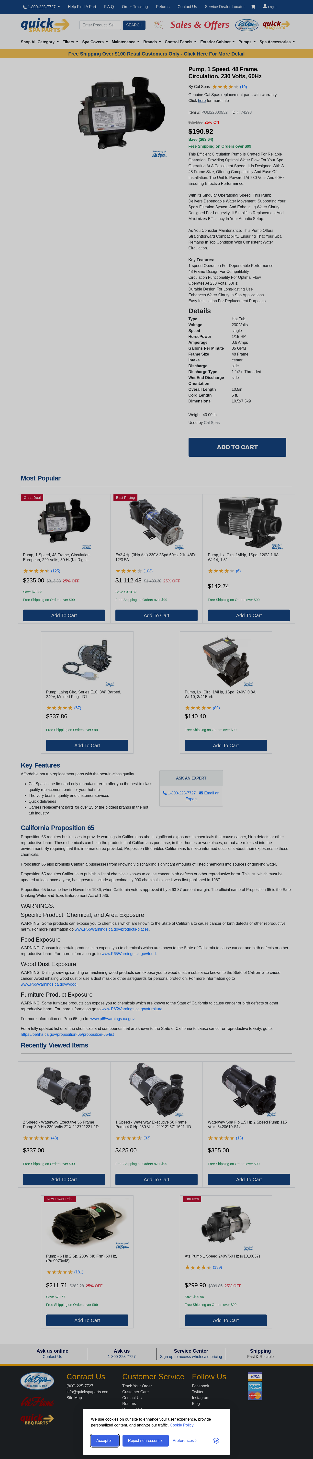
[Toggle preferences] (185, 1440)
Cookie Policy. (182, 1425)
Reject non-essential (145, 1440)
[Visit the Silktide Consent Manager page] (216, 1441)
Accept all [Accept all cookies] (104, 1440)
